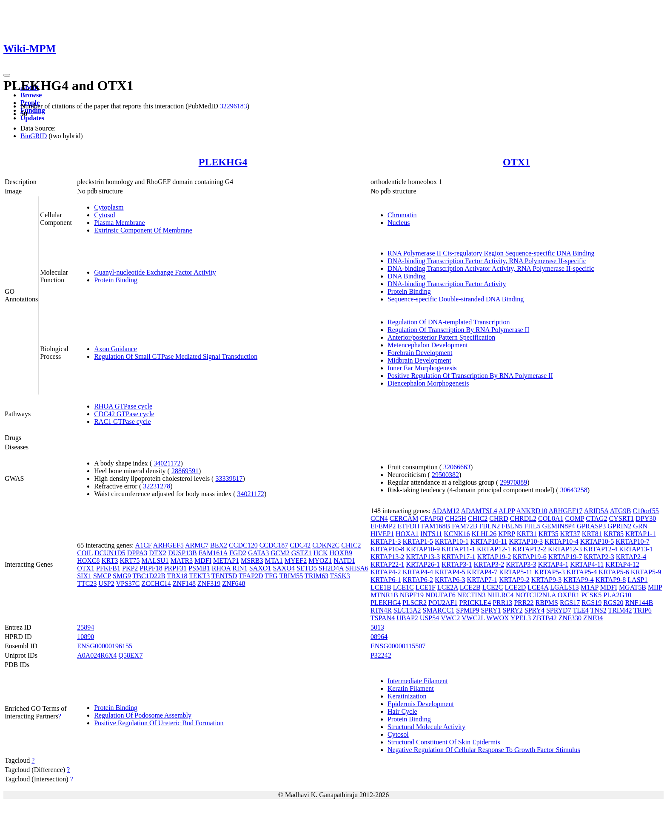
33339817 (228, 478)
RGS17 (570, 602)
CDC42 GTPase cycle (124, 413)
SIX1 (84, 575)
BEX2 (218, 545)
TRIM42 (620, 610)
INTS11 (431, 533)
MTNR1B (384, 595)
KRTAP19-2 (494, 556)
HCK (321, 552)
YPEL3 (520, 618)
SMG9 (122, 575)
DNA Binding (406, 276)
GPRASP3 (591, 526)
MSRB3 (252, 560)
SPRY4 (534, 610)
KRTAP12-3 (565, 549)
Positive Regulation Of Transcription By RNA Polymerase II (470, 375)
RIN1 (240, 568)
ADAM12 (445, 510)
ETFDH (409, 526)
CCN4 (379, 518)
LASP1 (637, 579)
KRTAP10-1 (452, 541)
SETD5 (306, 568)
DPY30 (646, 518)
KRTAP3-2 (489, 564)
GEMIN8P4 (558, 526)
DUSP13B (182, 552)
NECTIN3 (471, 595)
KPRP (506, 533)
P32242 (381, 655)
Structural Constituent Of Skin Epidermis (444, 742)
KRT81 (592, 533)
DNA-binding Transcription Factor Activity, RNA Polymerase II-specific (487, 260)
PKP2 (130, 568)
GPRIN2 (619, 526)
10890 (85, 636)
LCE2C (492, 587)
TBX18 (177, 575)
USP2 (106, 583)
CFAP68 (431, 518)
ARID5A (596, 510)
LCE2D (515, 587)
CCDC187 (273, 545)
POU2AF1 (442, 602)
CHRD (498, 518)
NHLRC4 (500, 595)
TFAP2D (251, 575)
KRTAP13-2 (388, 556)
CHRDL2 (523, 518)
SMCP (102, 575)
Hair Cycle (402, 711)
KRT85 (614, 533)
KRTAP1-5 (418, 541)
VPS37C (128, 583)
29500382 (445, 474)
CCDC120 (243, 545)
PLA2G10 (617, 595)
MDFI (202, 560)
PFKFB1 (108, 568)
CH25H (455, 518)
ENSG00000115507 (398, 646)
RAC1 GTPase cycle (122, 421)
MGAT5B (632, 587)
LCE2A (447, 587)
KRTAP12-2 (530, 549)
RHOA (221, 568)
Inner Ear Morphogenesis (422, 368)
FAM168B (435, 526)
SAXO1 (260, 568)
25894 (85, 627)
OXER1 (569, 595)
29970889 (513, 482)
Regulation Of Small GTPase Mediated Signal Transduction (175, 356)
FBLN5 (512, 526)
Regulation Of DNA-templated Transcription (449, 322)
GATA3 (258, 552)
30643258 (573, 490)
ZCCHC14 (156, 583)
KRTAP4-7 (482, 572)
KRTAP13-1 (636, 549)
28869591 (185, 470)
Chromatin (402, 215)
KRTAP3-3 (521, 564)
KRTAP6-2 (418, 579)
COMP (574, 518)
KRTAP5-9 (646, 572)
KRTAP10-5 (597, 541)
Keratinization (407, 696)
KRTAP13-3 (423, 556)
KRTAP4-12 (622, 564)
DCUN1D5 (109, 552)
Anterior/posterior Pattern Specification (441, 337)
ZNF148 (184, 583)
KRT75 (130, 560)
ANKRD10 (531, 510)
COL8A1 (551, 518)
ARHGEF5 (168, 545)
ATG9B (620, 510)
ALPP (507, 510)
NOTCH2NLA (536, 595)
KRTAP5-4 (582, 572)
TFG (271, 575)
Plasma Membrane (119, 222)
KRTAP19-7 (565, 556)
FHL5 (532, 526)
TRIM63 (316, 575)
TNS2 (598, 610)
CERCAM (404, 518)
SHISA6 (356, 568)
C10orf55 (645, 510)
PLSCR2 (414, 602)
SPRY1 (491, 610)
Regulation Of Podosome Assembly (142, 715)
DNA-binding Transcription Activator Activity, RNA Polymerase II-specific (491, 268)
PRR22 (523, 602)
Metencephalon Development (428, 345)
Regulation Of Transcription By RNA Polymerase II (458, 329)
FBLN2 (489, 526)
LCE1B (381, 587)
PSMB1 (199, 568)
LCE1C (403, 587)
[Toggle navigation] (6, 75)
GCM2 (280, 552)
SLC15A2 (407, 610)
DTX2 (157, 552)
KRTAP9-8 (611, 579)
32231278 (156, 486)
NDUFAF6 (440, 595)
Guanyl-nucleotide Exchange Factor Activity (155, 272)
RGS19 (591, 602)
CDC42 (300, 545)
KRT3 (110, 560)
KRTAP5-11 (516, 572)
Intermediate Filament (418, 680)
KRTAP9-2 (514, 579)
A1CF (143, 545)
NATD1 (344, 560)
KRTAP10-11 (488, 541)
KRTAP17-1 (459, 556)
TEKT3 (199, 575)
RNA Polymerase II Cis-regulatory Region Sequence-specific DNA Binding (491, 253)
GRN (640, 526)
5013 (377, 627)
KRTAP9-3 (546, 579)
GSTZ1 (301, 552)
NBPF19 (412, 595)
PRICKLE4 (475, 602)
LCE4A (537, 587)
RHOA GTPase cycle (123, 406)
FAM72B (464, 526)
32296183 (233, 106)
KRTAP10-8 (388, 549)
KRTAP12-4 (601, 549)
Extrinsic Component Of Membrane (143, 230)
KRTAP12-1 (494, 549)
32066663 (456, 467)
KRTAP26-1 (423, 564)
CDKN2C (325, 545)
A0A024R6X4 (97, 655)
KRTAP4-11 (587, 564)
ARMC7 (196, 545)
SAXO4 (284, 568)
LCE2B (470, 587)
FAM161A (213, 552)
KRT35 (549, 533)
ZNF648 (233, 583)
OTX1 (516, 161)
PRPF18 (151, 568)
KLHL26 (484, 533)
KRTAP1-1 (640, 533)
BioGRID (33, 135)
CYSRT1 (621, 518)
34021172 (167, 463)
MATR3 (182, 560)
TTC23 (87, 583)
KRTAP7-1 (482, 579)
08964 (379, 636)
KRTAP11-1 (458, 549)
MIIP (655, 587)
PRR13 (502, 602)
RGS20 (613, 602)
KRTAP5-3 (549, 572)
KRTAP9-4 (578, 579)
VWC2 (450, 618)
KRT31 (527, 533)
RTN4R (381, 610)
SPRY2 (513, 610)
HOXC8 (88, 560)
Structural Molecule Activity (426, 726)
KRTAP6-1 (386, 579)
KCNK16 (457, 533)
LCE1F (426, 587)
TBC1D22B (148, 575)
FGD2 (237, 552)
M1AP (590, 587)
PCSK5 (591, 595)
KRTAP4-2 (386, 572)
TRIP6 (642, 610)
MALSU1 (155, 560)
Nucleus (399, 222)
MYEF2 (296, 560)
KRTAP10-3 (526, 541)
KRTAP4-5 (450, 572)
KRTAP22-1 (388, 564)
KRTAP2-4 (631, 556)
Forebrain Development (420, 352)
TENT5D (224, 575)
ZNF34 (593, 618)
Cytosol (104, 215)
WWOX (497, 618)
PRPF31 (175, 568)
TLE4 (580, 610)
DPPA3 (137, 552)
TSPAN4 (383, 618)
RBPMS (547, 602)
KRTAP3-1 (457, 564)
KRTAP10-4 (561, 541)
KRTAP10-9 (423, 549)
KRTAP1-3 (386, 541)
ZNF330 (570, 618)
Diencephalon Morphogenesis (428, 383)
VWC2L (473, 618)
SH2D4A (331, 568)
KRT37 (570, 533)
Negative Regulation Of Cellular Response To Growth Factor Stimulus (484, 749)
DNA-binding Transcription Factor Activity (447, 283)
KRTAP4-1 (553, 564)
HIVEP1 (382, 533)
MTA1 (274, 560)
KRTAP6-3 (450, 579)
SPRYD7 (558, 610)
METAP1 (226, 560)
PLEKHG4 (223, 161)
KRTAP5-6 (614, 572)
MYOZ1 (320, 560)
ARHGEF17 (566, 510)
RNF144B (639, 602)
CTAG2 (596, 518)
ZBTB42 (545, 618)
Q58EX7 (131, 655)
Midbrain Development (419, 360)
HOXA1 (407, 533)
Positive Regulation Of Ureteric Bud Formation (158, 723)
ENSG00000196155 (104, 646)
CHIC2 (351, 545)
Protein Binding (115, 280)
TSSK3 (340, 575)
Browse (31, 95)
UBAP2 (407, 618)
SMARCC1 (439, 610)
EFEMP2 (383, 526)
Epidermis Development (421, 703)
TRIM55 (291, 575)
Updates (32, 118)
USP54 (429, 618)
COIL (85, 552)
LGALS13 (564, 587)
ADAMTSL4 (479, 510)
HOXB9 (341, 552)
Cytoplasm (108, 207)
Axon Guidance (115, 348)
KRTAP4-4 (418, 572)
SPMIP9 (467, 610)
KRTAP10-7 (633, 541)
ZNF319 (208, 583)
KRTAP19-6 (530, 556)
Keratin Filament (411, 688)
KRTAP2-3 (599, 556)
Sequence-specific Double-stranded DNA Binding (456, 299)
